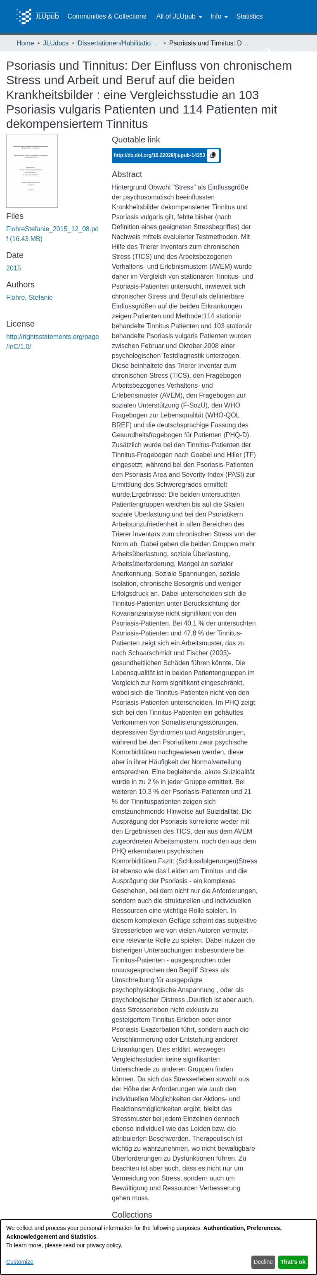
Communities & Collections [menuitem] (106, 16)
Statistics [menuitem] (249, 16)
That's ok (293, 1261)
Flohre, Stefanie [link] (29, 297)
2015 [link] (13, 268)
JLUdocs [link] (56, 43)
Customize (19, 1261)
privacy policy (104, 1245)
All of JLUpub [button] (176, 16)
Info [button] (216, 16)
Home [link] (25, 43)
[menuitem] (178, 16)
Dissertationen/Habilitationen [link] (119, 43)
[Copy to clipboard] (213, 155)
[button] (267, 53)
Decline (263, 1261)
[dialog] (158, 1247)
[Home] (37, 16)
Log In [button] (285, 52)
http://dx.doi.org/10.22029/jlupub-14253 (160, 155)
